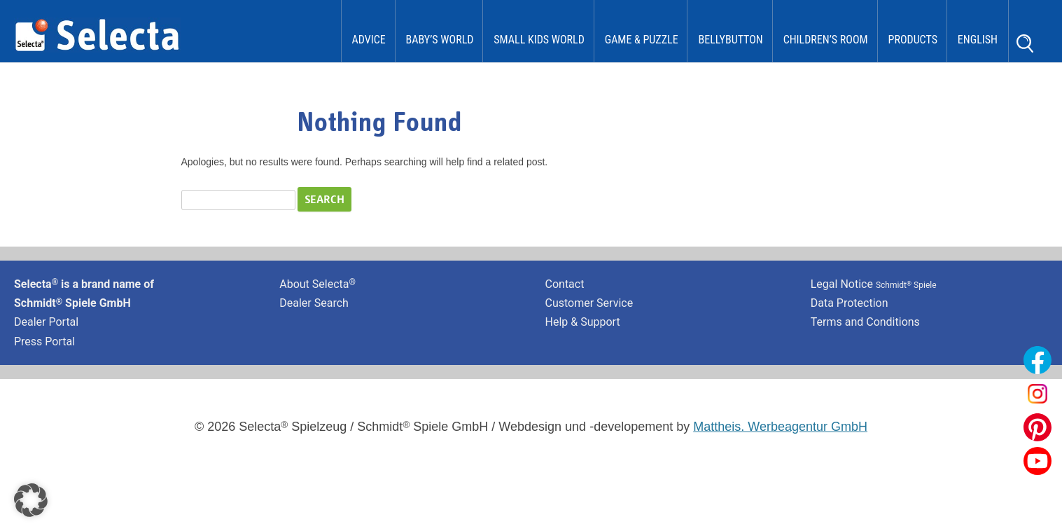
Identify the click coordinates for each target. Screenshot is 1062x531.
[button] (31, 500)
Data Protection (849, 303)
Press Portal (44, 341)
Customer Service (589, 303)
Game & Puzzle (641, 39)
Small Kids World (539, 39)
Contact (565, 284)
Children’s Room (825, 39)
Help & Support (582, 322)
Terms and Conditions (865, 322)
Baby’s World (440, 39)
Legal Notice (874, 284)
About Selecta (317, 284)
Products (912, 39)
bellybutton (730, 39)
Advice (369, 39)
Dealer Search (314, 303)
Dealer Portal (46, 322)
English (978, 39)
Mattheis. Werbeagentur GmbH (780, 427)
